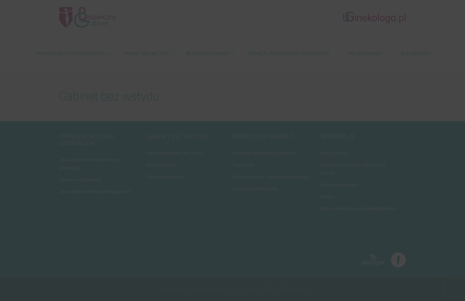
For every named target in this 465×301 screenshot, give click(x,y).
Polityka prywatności (339, 184)
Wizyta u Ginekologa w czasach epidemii (357, 208)
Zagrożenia (243, 165)
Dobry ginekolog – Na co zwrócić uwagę (270, 176)
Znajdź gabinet (365, 53)
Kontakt (326, 196)
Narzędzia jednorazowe (254, 188)
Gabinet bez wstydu (145, 53)
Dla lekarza (414, 53)
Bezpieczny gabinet (208, 53)
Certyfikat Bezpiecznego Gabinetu (265, 153)
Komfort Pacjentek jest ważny (174, 153)
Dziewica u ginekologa (80, 179)
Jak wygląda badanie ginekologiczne (94, 191)
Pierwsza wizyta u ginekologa (70, 53)
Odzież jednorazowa (165, 176)
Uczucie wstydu (161, 165)
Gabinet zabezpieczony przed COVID (289, 53)
